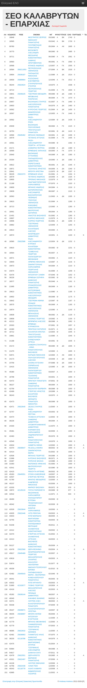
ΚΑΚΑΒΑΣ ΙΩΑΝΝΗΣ (36, 598)
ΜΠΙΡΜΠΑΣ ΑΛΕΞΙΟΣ (37, 321)
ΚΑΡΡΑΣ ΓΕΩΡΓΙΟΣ (36, 221)
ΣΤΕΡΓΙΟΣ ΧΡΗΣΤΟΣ (36, 391)
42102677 (21, 585)
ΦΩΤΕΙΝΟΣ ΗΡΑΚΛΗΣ (37, 464)
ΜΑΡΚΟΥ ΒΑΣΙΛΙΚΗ (36, 487)
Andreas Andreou (66, 681)
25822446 (21, 513)
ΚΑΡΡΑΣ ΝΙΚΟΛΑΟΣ (36, 218)
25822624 (21, 85)
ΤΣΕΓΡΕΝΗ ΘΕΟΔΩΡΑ (37, 94)
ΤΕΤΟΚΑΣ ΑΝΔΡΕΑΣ (36, 177)
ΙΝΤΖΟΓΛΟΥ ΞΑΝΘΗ (36, 275)
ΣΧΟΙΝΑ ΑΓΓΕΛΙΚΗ (35, 363)
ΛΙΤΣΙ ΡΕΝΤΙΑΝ (34, 513)
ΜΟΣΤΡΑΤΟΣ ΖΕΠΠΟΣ (37, 37)
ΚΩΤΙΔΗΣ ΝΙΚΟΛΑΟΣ (36, 355)
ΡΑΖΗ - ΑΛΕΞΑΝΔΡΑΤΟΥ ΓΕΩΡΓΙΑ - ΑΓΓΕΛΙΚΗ (36, 142)
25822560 (21, 549)
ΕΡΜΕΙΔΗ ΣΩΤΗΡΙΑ (36, 277)
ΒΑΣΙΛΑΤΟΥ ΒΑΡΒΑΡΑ (37, 389)
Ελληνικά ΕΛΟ (10, 3)
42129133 (21, 490)
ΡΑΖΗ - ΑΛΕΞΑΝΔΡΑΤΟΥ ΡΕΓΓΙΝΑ (35, 411)
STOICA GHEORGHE (36, 474)
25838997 (21, 614)
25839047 (21, 448)
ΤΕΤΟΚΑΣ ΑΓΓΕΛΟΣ (36, 138)
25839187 (21, 75)
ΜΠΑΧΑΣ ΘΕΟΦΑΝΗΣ (37, 622)
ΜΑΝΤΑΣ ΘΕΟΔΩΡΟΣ (37, 480)
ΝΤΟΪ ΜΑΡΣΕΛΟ (34, 516)
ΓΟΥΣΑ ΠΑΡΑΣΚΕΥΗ (36, 490)
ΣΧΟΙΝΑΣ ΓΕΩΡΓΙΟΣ (36, 319)
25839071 (21, 610)
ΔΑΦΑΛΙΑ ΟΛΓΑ (34, 653)
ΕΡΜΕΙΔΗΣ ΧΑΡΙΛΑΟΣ (37, 151)
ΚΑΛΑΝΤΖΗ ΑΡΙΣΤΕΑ (36, 332)
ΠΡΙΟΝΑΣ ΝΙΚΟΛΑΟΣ (36, 179)
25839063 (21, 635)
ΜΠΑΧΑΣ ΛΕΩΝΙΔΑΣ (36, 135)
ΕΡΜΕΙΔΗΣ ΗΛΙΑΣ (35, 174)
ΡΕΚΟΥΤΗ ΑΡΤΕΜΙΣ (36, 472)
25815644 (21, 509)
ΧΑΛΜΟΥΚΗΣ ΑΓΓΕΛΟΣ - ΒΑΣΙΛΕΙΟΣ (33, 539)
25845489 (21, 553)
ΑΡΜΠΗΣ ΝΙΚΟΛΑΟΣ (36, 262)
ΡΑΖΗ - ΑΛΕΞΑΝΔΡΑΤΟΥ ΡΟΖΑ (35, 119)
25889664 (21, 80)
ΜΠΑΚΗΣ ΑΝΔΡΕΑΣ (36, 187)
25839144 (21, 594)
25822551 (21, 655)
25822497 (21, 659)
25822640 (21, 407)
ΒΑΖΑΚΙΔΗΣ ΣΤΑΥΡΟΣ (37, 102)
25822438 (21, 666)
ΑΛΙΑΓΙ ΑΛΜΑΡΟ (34, 669)
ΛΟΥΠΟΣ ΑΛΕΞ (34, 601)
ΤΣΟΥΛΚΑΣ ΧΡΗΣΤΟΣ (37, 169)
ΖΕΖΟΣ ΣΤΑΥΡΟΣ (35, 407)
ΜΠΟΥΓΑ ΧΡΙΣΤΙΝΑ (36, 171)
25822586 (21, 241)
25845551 (21, 474)
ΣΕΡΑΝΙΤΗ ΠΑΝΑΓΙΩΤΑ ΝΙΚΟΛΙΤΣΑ (33, 401)
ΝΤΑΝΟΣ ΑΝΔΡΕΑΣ (36, 66)
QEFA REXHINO (34, 549)
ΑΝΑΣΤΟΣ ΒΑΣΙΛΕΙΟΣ (37, 216)
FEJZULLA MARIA (35, 448)
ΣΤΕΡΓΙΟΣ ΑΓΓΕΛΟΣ (36, 534)
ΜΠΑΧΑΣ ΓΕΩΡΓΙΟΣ (36, 456)
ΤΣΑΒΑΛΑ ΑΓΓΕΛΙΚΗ (36, 417)
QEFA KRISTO (34, 655)
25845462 (21, 135)
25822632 (21, 631)
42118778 (21, 669)
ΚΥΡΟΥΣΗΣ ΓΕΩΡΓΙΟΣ (37, 109)
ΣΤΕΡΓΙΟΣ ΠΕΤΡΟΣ (36, 477)
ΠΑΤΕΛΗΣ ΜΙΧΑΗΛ (35, 461)
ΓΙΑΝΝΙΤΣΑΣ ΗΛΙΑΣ (36, 635)
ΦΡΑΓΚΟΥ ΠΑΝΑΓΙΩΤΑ (37, 381)
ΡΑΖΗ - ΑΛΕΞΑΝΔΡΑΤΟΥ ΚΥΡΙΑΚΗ (35, 241)
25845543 (21, 574)
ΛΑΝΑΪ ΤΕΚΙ (33, 666)
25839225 (21, 94)
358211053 (22, 70)
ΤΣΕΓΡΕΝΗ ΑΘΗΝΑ (36, 301)
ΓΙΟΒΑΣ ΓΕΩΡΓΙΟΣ (35, 585)
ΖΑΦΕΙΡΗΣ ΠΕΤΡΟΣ (36, 148)
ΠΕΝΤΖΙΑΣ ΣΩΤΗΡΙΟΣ (37, 329)
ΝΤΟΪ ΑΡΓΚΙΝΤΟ (34, 583)
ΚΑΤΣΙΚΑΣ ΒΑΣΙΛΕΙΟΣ (37, 458)
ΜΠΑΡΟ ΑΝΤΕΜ (34, 614)
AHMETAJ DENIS (35, 445)
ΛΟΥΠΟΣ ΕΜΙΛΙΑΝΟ (36, 663)
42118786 (21, 639)
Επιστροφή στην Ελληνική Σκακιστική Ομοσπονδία (22, 681)
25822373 (21, 174)
